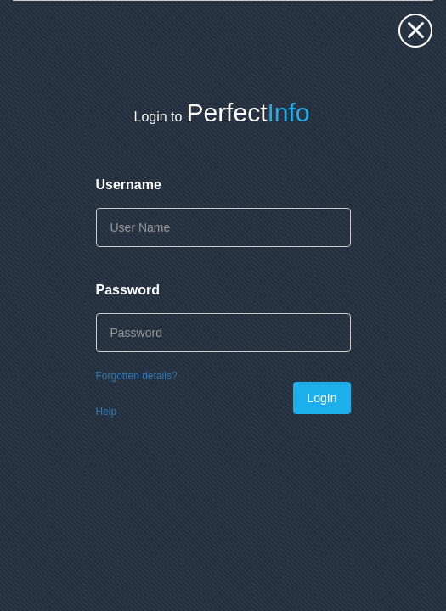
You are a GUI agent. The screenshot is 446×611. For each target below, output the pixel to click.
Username (128, 184)
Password (128, 290)
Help (106, 412)
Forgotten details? (137, 376)
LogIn (321, 398)
